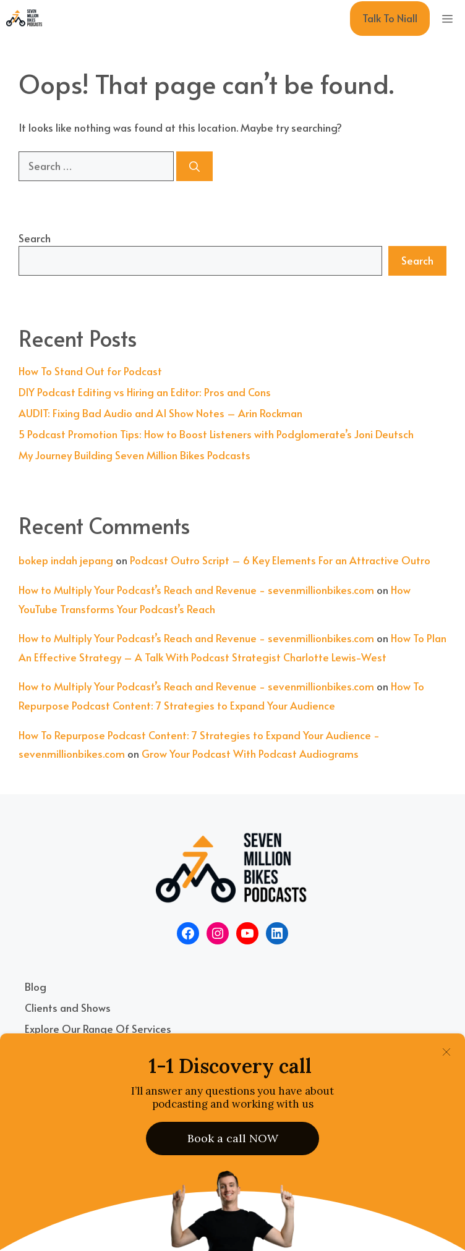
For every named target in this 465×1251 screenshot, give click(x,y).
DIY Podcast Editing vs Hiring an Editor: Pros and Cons (145, 391)
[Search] (194, 166)
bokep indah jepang (66, 560)
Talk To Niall (389, 18)
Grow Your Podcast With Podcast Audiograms (250, 753)
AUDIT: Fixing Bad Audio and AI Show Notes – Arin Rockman (160, 412)
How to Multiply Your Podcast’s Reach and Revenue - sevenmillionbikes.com (196, 589)
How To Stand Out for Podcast (90, 370)
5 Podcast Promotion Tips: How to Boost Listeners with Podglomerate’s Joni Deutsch (216, 433)
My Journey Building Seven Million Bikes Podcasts (134, 454)
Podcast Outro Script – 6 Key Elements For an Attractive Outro (280, 560)
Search (35, 238)
